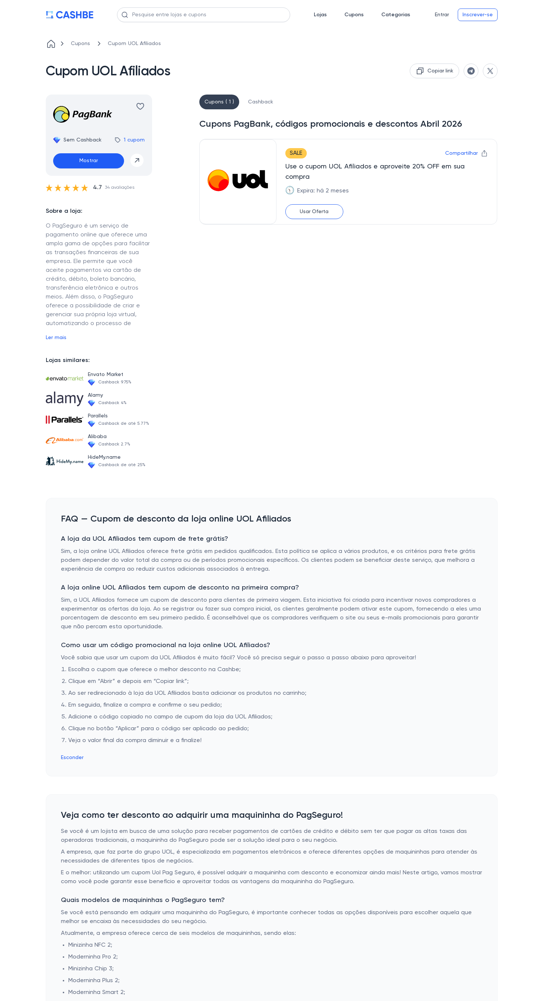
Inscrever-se (478, 14)
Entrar (442, 14)
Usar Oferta (314, 211)
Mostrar (88, 160)
